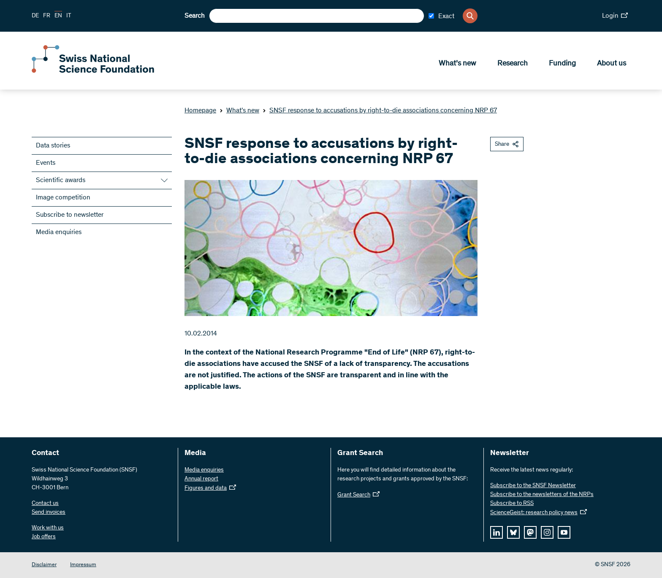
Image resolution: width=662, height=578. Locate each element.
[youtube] (564, 532)
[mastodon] (530, 532)
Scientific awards (60, 180)
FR (46, 16)
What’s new (457, 64)
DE (35, 16)
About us (611, 64)
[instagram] (547, 532)
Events (45, 163)
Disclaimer (44, 565)
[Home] (93, 71)
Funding (562, 64)
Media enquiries (58, 232)
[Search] (470, 15)
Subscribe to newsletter (69, 215)
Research (512, 64)
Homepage (200, 110)
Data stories (53, 145)
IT (68, 16)
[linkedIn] (496, 532)
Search (194, 16)
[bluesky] (513, 532)
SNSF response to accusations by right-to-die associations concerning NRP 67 (380, 110)
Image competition (63, 197)
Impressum (83, 565)
